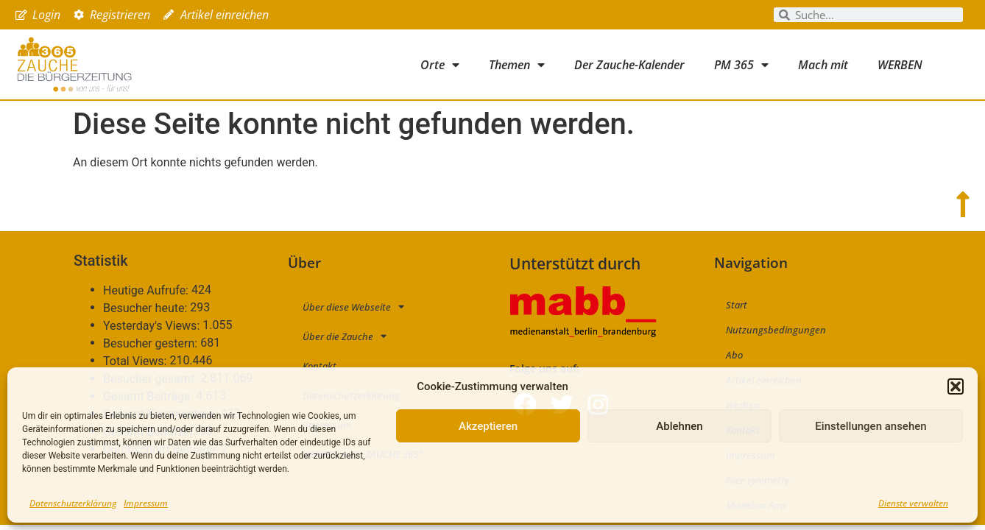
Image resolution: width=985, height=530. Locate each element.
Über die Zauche (344, 336)
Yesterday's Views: (152, 326)
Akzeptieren (488, 426)
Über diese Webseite (353, 306)
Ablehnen (679, 426)
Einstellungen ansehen (870, 426)
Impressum (146, 503)
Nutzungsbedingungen (776, 329)
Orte (439, 65)
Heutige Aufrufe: (147, 291)
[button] (955, 386)
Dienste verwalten (913, 503)
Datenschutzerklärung (72, 503)
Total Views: (136, 361)
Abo (734, 354)
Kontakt (319, 365)
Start (736, 304)
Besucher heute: (146, 308)
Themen (517, 65)
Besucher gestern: (151, 344)
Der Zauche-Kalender (629, 65)
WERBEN (900, 65)
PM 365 (741, 65)
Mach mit (823, 65)
